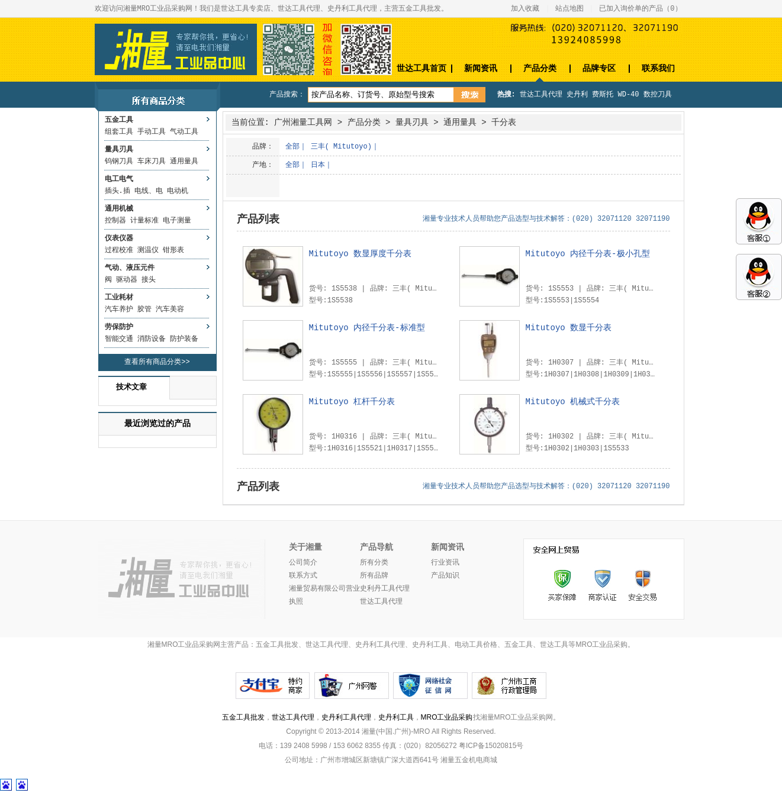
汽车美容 (170, 309)
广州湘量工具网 (303, 122)
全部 (292, 147)
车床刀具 (151, 161)
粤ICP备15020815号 (491, 746)
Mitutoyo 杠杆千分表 (352, 402)
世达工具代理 (541, 95)
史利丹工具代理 (385, 589)
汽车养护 (119, 309)
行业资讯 (445, 563)
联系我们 (658, 68)
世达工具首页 (421, 68)
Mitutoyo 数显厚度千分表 (360, 254)
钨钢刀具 (119, 161)
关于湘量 (305, 547)
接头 (148, 280)
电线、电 (148, 191)
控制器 (115, 221)
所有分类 (374, 563)
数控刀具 (657, 95)
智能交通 (119, 339)
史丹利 (577, 95)
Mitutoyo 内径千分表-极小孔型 (588, 254)
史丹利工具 (396, 717)
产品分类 (539, 68)
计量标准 (144, 221)
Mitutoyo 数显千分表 (569, 328)
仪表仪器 (119, 238)
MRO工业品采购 (447, 717)
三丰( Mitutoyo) (341, 147)
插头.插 (117, 191)
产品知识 (445, 576)
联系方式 (303, 576)
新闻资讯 (480, 68)
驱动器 (126, 280)
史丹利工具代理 (346, 717)
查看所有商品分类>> (156, 362)
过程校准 (119, 250)
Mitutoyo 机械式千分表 (573, 402)
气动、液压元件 (130, 268)
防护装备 (184, 339)
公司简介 (303, 563)
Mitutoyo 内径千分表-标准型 (367, 328)
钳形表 (173, 250)
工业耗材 (119, 298)
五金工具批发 (243, 717)
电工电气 (119, 179)
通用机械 (119, 209)
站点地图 (569, 9)
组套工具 (119, 132)
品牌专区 (599, 68)
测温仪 (148, 250)
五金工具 (119, 120)
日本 (318, 165)
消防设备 (151, 339)
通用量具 (184, 161)
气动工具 (184, 132)
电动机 (177, 191)
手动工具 (151, 132)
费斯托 (602, 95)
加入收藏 (525, 9)
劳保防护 (119, 327)
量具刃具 (119, 150)
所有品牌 (374, 576)
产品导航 (376, 547)
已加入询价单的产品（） (640, 9)
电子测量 (177, 221)
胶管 (144, 309)
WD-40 (628, 95)
